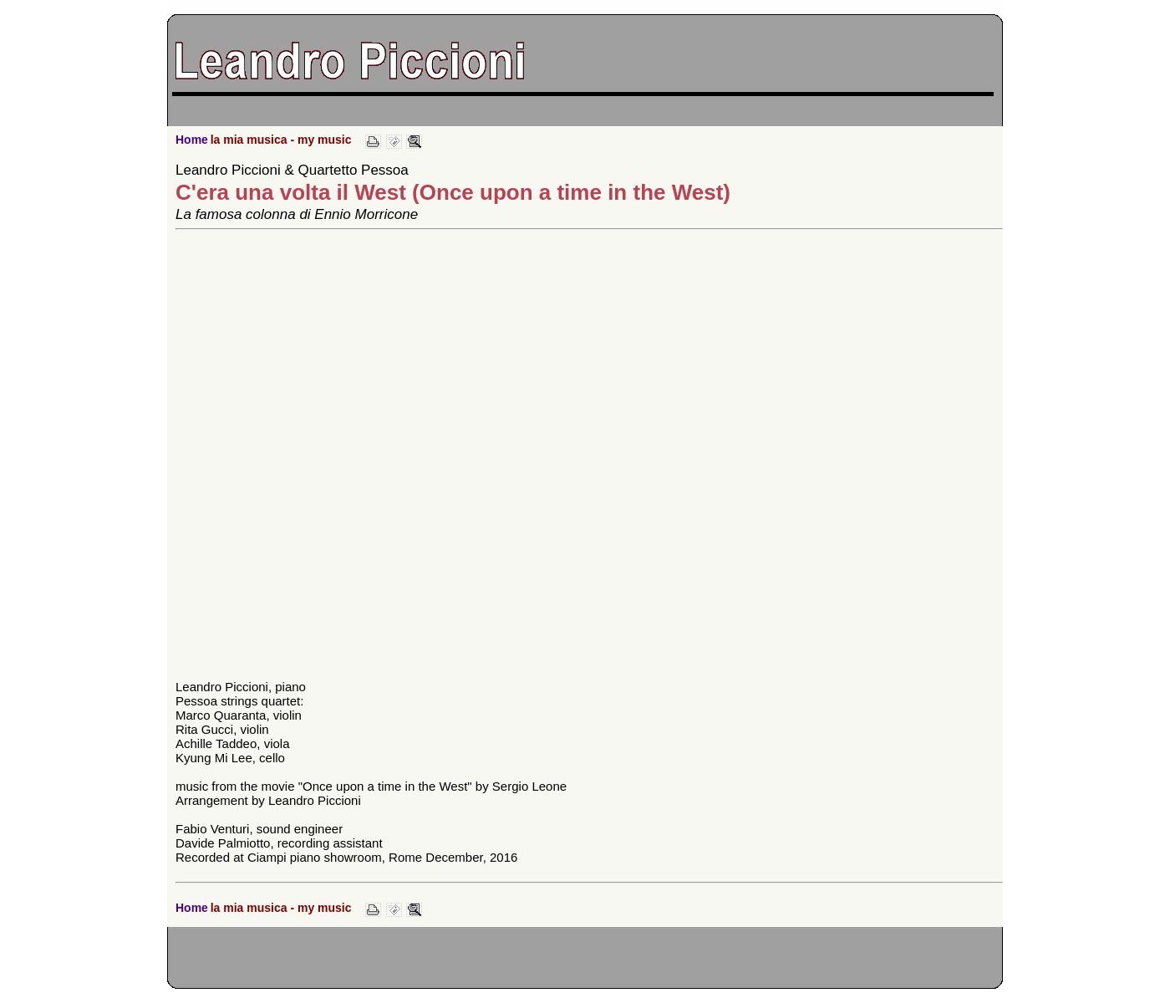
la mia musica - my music (281, 139)
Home (192, 139)
